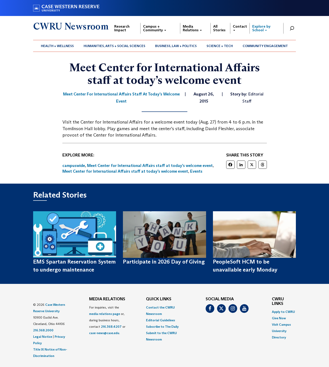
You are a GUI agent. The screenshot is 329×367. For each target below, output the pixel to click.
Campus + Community (154, 28)
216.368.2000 (43, 330)
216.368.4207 (111, 327)
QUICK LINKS (158, 299)
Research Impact (122, 28)
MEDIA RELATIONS (107, 299)
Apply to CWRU (283, 312)
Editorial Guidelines (160, 320)
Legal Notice (42, 337)
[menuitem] (57, 46)
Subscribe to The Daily (162, 327)
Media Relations (192, 28)
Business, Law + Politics (176, 46)
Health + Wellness (57, 46)
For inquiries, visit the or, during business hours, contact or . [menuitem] (107, 320)
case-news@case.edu (104, 333)
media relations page (104, 314)
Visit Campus (281, 324)
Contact (240, 27)
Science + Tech (220, 46)
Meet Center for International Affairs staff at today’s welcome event (150, 165)
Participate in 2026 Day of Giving (164, 261)
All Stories (219, 28)
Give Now (279, 318)
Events (196, 171)
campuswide (73, 165)
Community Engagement (265, 46)
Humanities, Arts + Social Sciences (114, 46)
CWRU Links (278, 301)
